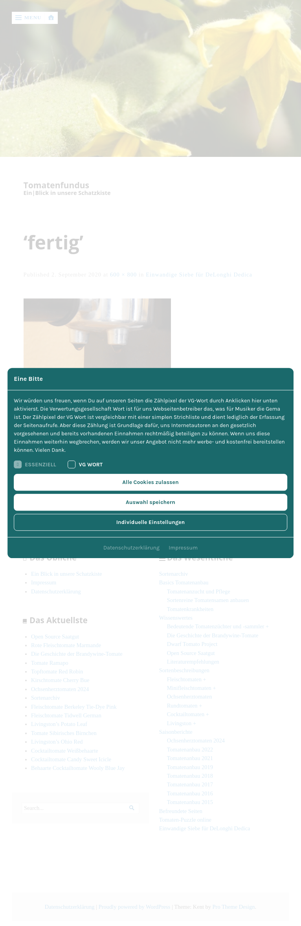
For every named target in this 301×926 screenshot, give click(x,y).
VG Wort (85, 464)
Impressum (183, 547)
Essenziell (35, 464)
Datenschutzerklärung (131, 547)
